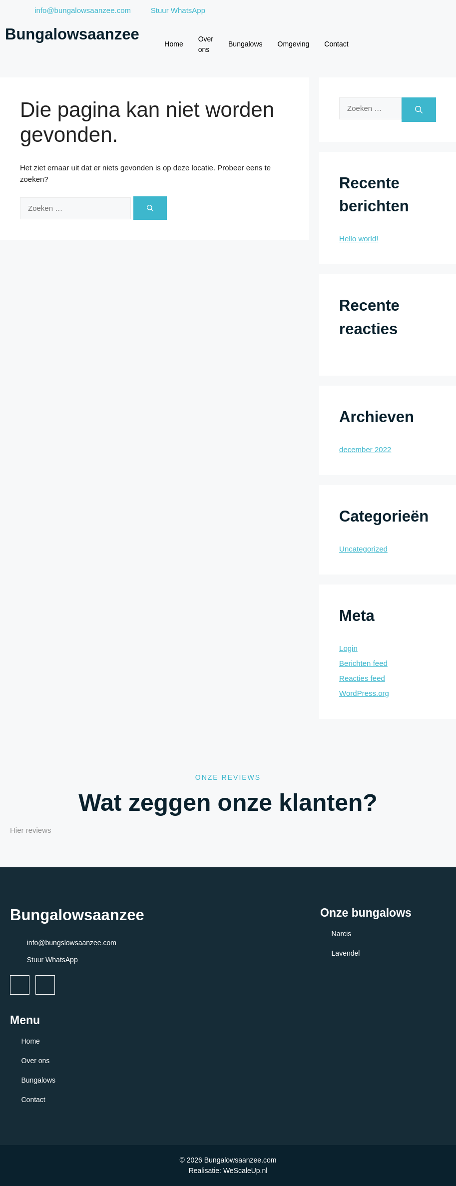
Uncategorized (363, 549)
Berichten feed (363, 663)
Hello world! (358, 238)
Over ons (205, 44)
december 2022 (365, 449)
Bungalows (245, 44)
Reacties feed (362, 678)
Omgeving (294, 44)
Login (348, 648)
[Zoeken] (150, 208)
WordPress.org (364, 693)
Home (173, 44)
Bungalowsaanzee (72, 34)
